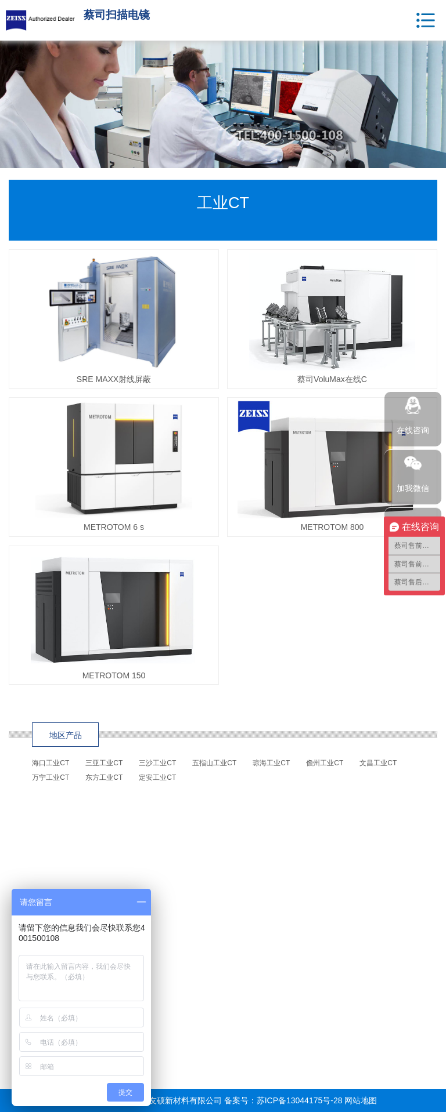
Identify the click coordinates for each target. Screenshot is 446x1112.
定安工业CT (157, 777)
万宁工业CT (50, 777)
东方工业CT (104, 777)
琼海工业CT (271, 763)
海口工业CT (50, 763)
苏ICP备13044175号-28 (300, 1100)
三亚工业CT (104, 763)
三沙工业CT (157, 763)
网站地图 (360, 1100)
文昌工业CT (378, 763)
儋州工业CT (324, 763)
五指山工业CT (214, 763)
